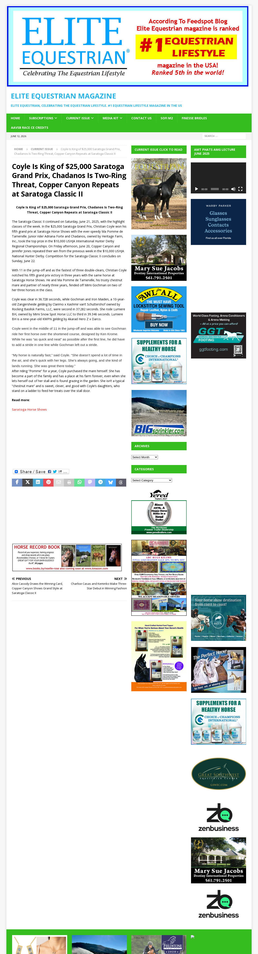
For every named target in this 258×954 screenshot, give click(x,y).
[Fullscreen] (240, 189)
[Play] (196, 189)
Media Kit (111, 118)
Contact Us (141, 118)
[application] (218, 177)
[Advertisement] (69, 439)
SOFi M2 (167, 118)
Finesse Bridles (194, 118)
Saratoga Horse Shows (29, 409)
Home (15, 118)
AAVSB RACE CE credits (29, 127)
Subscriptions (41, 118)
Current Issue (78, 118)
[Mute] (233, 189)
